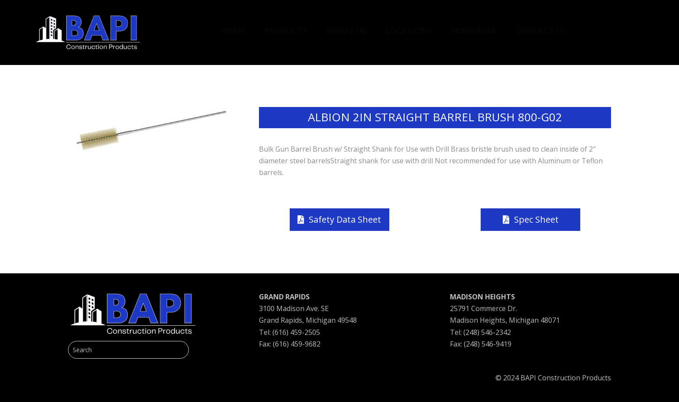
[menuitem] (233, 26)
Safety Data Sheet (345, 219)
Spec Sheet (536, 219)
